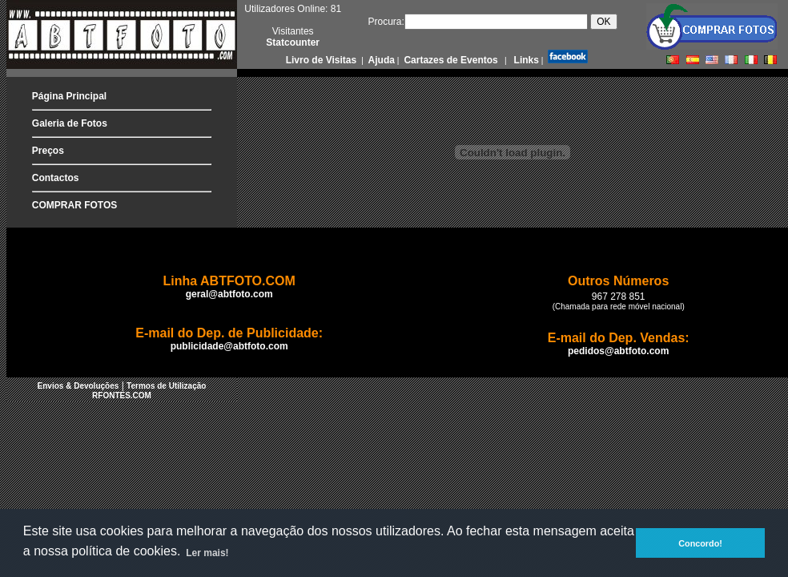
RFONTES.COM (121, 395)
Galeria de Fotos (69, 123)
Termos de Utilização (166, 385)
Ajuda (380, 60)
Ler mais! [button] (207, 553)
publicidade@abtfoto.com (229, 346)
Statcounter (293, 42)
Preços (48, 150)
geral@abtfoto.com (229, 294)
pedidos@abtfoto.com (618, 351)
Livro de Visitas (323, 60)
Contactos (55, 178)
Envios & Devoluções (78, 385)
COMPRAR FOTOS (74, 205)
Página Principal (69, 96)
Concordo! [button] (700, 543)
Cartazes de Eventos (449, 60)
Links (525, 60)
